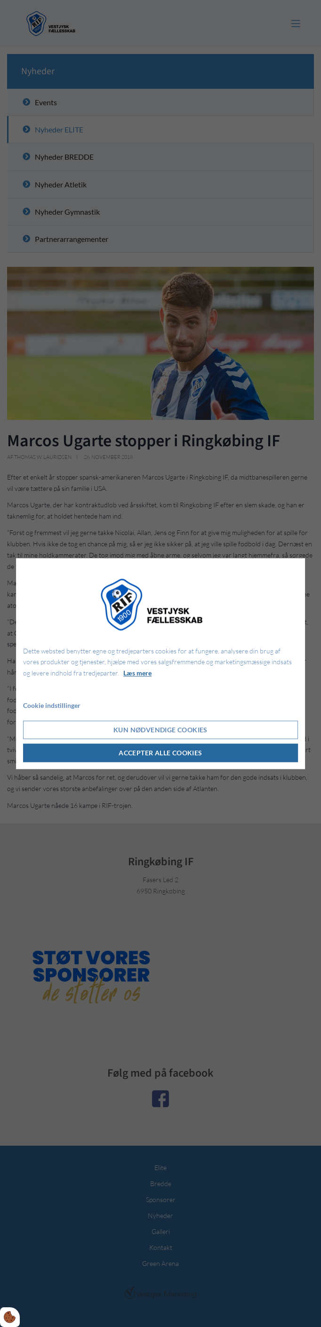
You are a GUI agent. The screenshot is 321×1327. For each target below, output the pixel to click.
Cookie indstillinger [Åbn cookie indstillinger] (51, 705)
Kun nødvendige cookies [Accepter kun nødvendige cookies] (160, 730)
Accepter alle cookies (160, 753)
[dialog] (160, 663)
